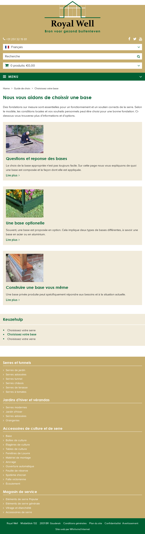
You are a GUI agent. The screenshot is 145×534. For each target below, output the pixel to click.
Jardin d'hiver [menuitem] (14, 411)
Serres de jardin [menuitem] (15, 370)
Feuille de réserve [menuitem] (17, 470)
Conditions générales (75, 523)
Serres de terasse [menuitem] (17, 387)
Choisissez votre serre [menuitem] (21, 330)
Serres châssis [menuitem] (15, 383)
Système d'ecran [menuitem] (16, 475)
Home (6, 88)
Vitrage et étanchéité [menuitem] (18, 508)
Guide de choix (22, 88)
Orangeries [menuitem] (13, 420)
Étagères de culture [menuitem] (18, 444)
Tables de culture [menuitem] (16, 449)
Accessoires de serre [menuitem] (19, 512)
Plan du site (95, 523)
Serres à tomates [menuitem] (16, 392)
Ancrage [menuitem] (11, 462)
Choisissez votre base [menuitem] (21, 334)
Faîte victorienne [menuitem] (16, 479)
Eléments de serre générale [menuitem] (23, 503)
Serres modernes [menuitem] (16, 407)
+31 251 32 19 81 (16, 39)
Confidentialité (113, 523)
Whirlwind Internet (80, 529)
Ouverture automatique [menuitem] (20, 466)
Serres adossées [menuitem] (16, 374)
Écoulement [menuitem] (13, 483)
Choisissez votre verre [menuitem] (21, 339)
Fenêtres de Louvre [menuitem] (18, 453)
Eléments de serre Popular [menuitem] (22, 499)
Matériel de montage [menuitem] (18, 457)
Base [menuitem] (9, 436)
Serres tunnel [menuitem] (14, 378)
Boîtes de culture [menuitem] (16, 440)
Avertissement (130, 523)
